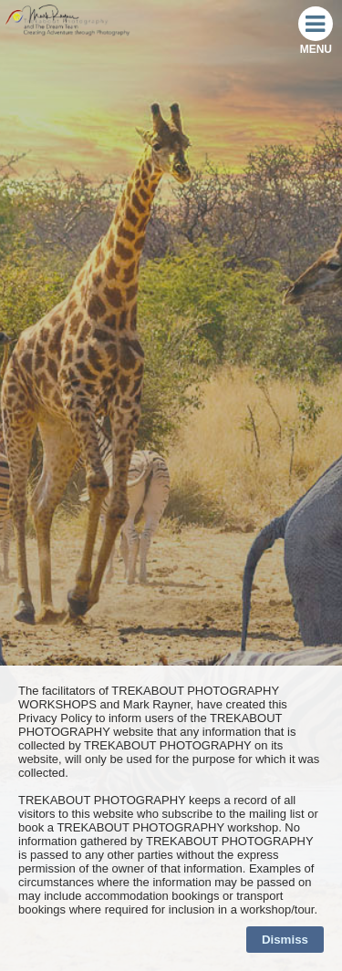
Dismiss (285, 939)
